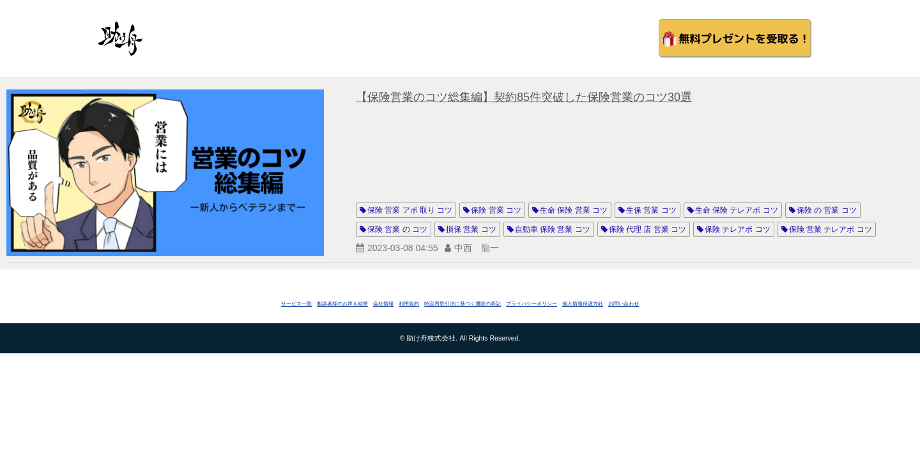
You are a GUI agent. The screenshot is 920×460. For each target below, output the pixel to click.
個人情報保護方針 (582, 304)
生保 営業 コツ (651, 210)
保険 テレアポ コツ (737, 229)
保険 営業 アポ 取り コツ (409, 210)
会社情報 (383, 304)
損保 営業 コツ (471, 229)
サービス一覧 (296, 304)
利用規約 (409, 304)
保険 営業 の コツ (397, 229)
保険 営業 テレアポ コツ (830, 229)
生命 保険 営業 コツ (574, 210)
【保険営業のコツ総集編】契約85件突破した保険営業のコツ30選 (524, 97)
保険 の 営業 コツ (827, 210)
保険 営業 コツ (496, 210)
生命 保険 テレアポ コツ (736, 210)
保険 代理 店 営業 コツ (647, 229)
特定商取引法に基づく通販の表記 (462, 304)
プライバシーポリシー (531, 304)
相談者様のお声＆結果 (342, 304)
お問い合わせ (623, 304)
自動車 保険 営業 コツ (552, 229)
